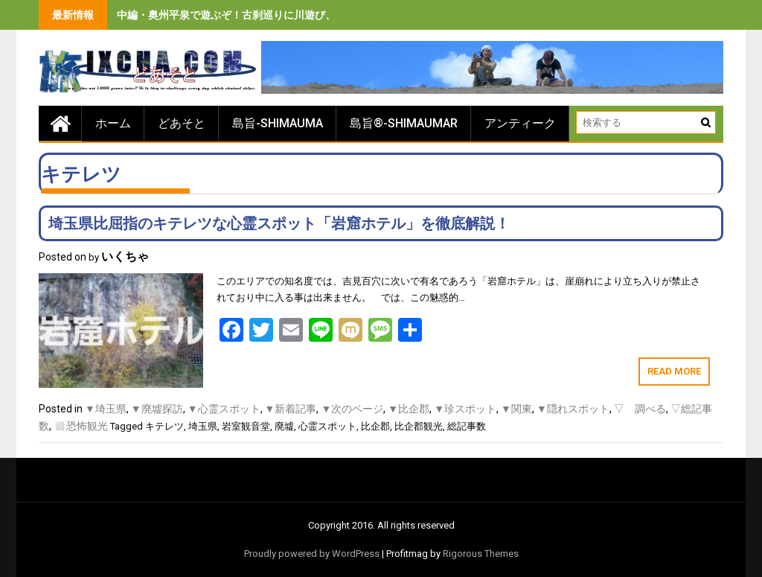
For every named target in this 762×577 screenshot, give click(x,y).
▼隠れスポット (573, 409)
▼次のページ (352, 409)
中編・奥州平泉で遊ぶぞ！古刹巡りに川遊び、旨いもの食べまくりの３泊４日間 (304, 15)
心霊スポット (327, 426)
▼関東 (516, 409)
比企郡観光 (418, 426)
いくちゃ (125, 256)
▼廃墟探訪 (157, 409)
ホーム (113, 123)
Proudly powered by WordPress (312, 553)
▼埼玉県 (106, 409)
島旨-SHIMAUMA (277, 123)
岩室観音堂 (246, 426)
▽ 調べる (640, 409)
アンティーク (520, 123)
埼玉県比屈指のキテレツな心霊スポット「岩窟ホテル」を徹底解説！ (279, 223)
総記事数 (466, 426)
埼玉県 (202, 426)
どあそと (181, 123)
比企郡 (375, 426)
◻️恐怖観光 (81, 426)
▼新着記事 (291, 409)
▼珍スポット (465, 409)
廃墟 (284, 426)
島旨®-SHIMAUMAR (404, 123)
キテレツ (164, 426)
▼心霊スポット (224, 409)
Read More (674, 371)
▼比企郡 (408, 409)
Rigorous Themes (481, 553)
